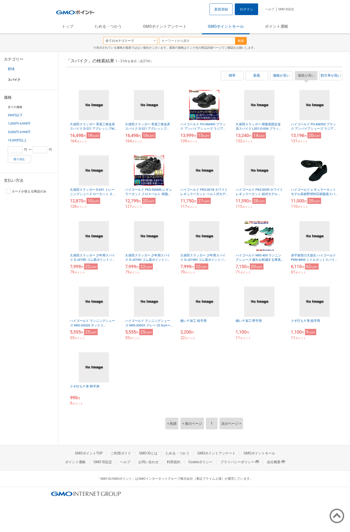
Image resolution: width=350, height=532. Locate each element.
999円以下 (15, 115)
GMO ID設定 (286, 9)
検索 (241, 41)
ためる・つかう (108, 26)
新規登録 (221, 9)
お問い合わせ (148, 462)
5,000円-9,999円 (19, 132)
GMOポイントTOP (89, 453)
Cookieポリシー (200, 462)
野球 (11, 69)
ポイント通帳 (276, 26)
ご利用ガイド (121, 453)
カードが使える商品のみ (26, 191)
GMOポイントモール (226, 26)
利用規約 (173, 462)
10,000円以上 (17, 140)
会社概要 (276, 462)
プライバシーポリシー (239, 462)
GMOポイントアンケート (165, 26)
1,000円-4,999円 (19, 123)
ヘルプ (269, 9)
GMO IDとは (148, 453)
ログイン (246, 9)
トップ (67, 26)
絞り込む (19, 159)
